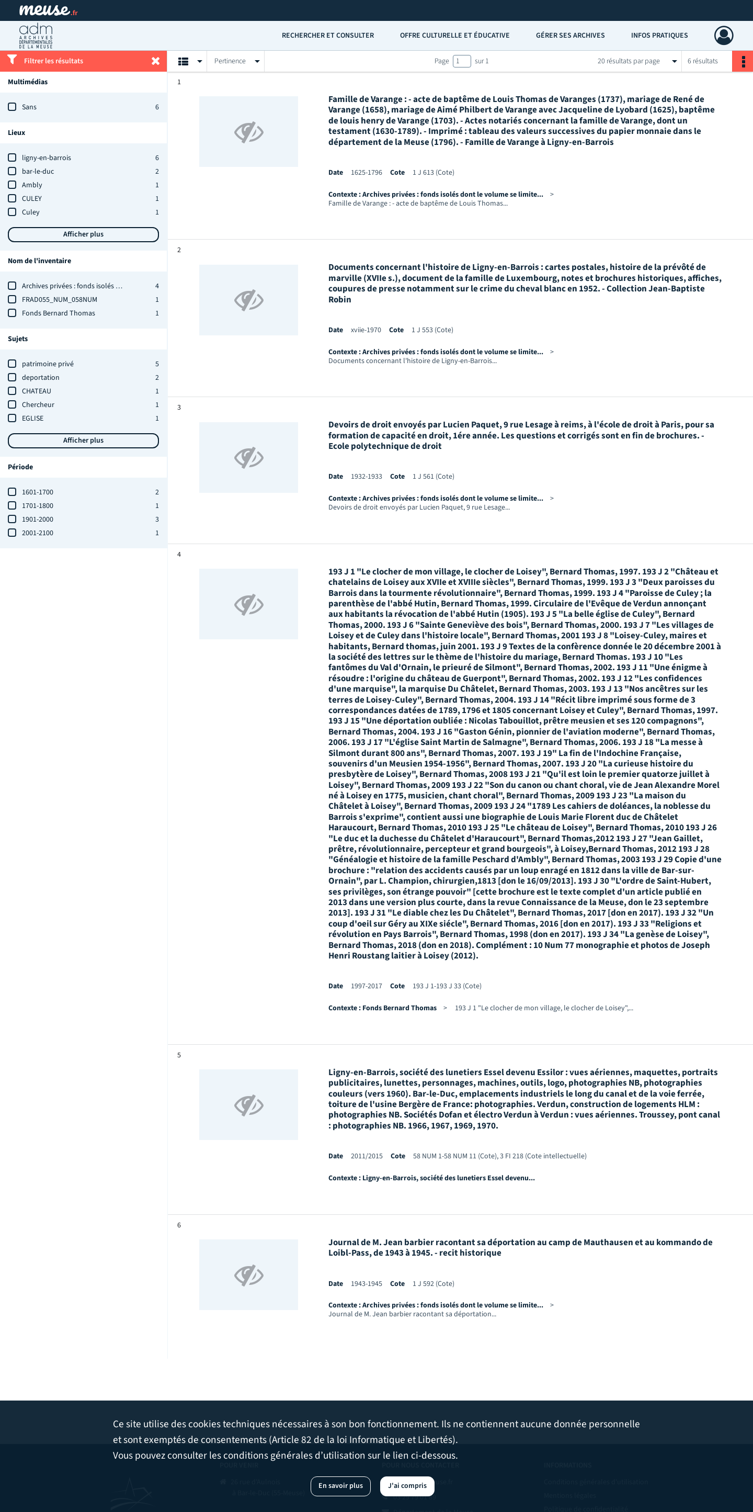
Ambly (32, 185)
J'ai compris (407, 1486)
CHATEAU (36, 391)
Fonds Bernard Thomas (58, 313)
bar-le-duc (38, 171)
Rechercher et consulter (328, 35)
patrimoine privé (48, 364)
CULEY (32, 199)
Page (442, 61)
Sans (29, 107)
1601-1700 (37, 492)
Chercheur (38, 405)
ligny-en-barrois (46, 158)
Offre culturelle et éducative (455, 35)
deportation (41, 378)
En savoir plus (340, 1486)
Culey (31, 212)
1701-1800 (37, 506)
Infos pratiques (659, 35)
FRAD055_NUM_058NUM (59, 300)
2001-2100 (37, 533)
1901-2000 (37, 519)
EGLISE (32, 418)
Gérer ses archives (570, 35)
